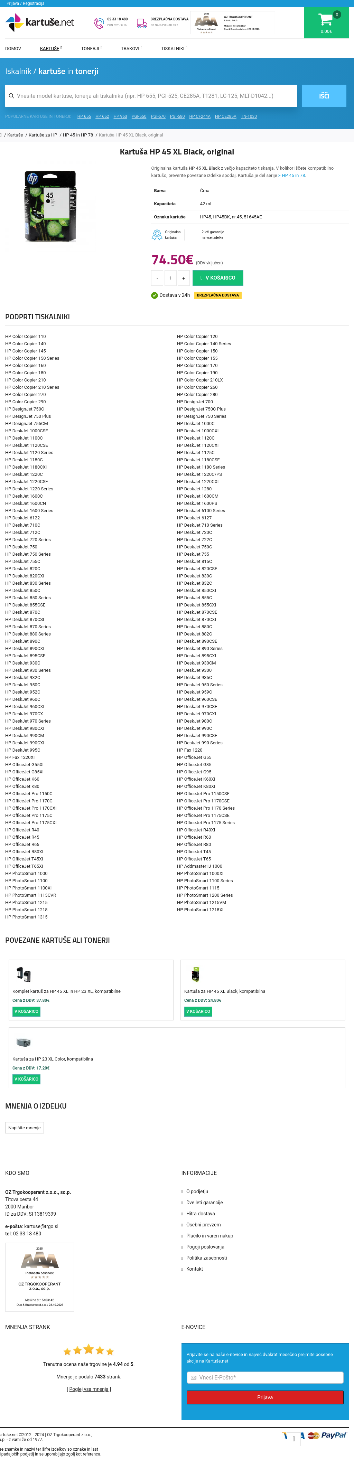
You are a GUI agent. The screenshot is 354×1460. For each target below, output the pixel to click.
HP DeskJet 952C (22, 692)
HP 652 (102, 116)
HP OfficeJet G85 (194, 764)
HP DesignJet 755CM (26, 423)
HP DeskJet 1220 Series (29, 488)
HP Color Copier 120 (197, 336)
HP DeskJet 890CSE (197, 641)
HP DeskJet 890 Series (200, 648)
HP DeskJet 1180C (24, 459)
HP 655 (84, 116)
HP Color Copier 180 (25, 372)
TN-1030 (249, 116)
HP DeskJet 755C (22, 561)
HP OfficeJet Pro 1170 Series (206, 808)
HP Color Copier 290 (25, 401)
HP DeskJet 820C (22, 568)
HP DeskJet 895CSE (25, 655)
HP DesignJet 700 (195, 401)
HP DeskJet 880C (194, 626)
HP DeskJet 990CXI (24, 742)
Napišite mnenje (24, 1127)
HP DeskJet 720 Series (28, 539)
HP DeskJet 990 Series (200, 742)
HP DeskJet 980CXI (24, 728)
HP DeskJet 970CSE (197, 706)
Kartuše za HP (43, 135)
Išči (324, 96)
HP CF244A (200, 116)
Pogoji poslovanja (205, 1247)
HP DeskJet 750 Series (28, 554)
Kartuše (51, 48)
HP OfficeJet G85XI (24, 771)
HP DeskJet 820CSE (197, 568)
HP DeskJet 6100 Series (201, 510)
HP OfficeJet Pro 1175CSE (203, 815)
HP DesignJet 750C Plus (201, 409)
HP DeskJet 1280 (194, 488)
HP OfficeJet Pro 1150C (29, 793)
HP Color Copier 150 (197, 351)
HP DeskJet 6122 (22, 517)
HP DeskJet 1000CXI (197, 430)
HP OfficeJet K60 (22, 779)
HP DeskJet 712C (22, 532)
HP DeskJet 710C (22, 525)
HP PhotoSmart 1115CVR (30, 895)
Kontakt (194, 1269)
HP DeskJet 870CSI (24, 619)
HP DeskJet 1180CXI (26, 467)
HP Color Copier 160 (25, 365)
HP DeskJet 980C (194, 721)
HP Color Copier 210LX (200, 380)
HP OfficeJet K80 (22, 786)
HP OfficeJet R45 (22, 837)
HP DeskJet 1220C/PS (199, 474)
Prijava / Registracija (26, 3)
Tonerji (91, 48)
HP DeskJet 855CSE (25, 604)
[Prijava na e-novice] (265, 1378)
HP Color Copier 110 (25, 336)
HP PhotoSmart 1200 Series (205, 895)
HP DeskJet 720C (194, 532)
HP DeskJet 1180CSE (198, 459)
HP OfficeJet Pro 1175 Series (206, 822)
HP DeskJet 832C (194, 583)
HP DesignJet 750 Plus (28, 416)
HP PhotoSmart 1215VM (201, 902)
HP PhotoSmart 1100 (26, 880)
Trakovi (131, 48)
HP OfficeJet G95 (194, 771)
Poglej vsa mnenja (89, 1389)
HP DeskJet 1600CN (25, 503)
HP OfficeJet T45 (194, 851)
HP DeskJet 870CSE (197, 612)
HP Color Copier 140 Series (204, 343)
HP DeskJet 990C (194, 728)
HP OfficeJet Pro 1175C (29, 815)
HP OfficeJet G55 (194, 757)
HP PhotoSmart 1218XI (200, 909)
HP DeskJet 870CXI (196, 619)
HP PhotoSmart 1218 (26, 909)
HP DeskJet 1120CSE (26, 445)
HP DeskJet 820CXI (24, 575)
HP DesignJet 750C (24, 409)
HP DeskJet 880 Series (28, 634)
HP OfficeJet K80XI (196, 786)
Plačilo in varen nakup (209, 1235)
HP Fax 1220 (190, 750)
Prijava (265, 1397)
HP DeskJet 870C (22, 612)
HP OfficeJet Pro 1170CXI (30, 808)
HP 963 (120, 116)
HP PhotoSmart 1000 (26, 873)
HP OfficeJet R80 (194, 844)
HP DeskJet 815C (194, 561)
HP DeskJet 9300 (194, 670)
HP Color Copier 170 (197, 365)
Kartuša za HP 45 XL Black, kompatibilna (225, 991)
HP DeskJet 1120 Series (29, 452)
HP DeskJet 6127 (194, 517)
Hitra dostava (200, 1213)
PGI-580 (177, 116)
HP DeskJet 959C (194, 692)
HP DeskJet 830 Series (28, 583)
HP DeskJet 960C (22, 699)
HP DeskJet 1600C (24, 496)
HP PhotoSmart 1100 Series (205, 880)
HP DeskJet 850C (22, 590)
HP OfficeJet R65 (22, 844)
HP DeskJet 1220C (24, 474)
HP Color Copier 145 (25, 351)
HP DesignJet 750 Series (201, 416)
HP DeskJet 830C (194, 575)
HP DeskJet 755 (193, 554)
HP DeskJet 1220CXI (197, 481)
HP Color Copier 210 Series (32, 387)
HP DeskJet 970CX (24, 713)
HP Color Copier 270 (25, 394)
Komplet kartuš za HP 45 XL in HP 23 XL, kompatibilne (66, 991)
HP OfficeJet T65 (194, 858)
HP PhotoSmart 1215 (26, 902)
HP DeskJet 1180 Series (201, 467)
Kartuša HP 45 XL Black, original (131, 135)
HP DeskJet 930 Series (28, 670)
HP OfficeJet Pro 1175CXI (30, 822)
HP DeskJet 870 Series (28, 626)
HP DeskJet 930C (22, 663)
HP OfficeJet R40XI (196, 829)
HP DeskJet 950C (22, 684)
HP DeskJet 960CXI (24, 706)
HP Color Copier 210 (25, 380)
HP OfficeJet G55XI (24, 764)
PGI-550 (139, 116)
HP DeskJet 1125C (196, 452)
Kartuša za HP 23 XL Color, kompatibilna (52, 1059)
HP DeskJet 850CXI (196, 590)
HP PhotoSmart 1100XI (28, 888)
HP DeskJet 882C (194, 634)
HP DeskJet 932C (22, 677)
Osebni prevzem (203, 1224)
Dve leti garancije (204, 1202)
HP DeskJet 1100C (24, 438)
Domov (13, 48)
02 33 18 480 (117, 19)
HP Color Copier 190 (197, 372)
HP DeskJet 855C (194, 597)
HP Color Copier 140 (25, 343)
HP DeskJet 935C (194, 677)
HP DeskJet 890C (22, 641)
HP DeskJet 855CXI (196, 604)
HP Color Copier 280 (197, 394)
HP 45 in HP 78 (78, 135)
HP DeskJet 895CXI (196, 655)
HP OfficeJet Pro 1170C (29, 800)
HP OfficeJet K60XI (196, 779)
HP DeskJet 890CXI (24, 648)
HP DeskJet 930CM (196, 663)
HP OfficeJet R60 (194, 837)
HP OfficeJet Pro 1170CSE (203, 800)
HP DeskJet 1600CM (197, 496)
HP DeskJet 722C (194, 539)
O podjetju (197, 1191)
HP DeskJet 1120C (196, 438)
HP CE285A (225, 116)
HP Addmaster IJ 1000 (199, 866)
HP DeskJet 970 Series (28, 721)
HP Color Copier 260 (197, 387)
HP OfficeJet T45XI (24, 858)
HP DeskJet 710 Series (200, 525)
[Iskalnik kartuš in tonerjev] (151, 96)
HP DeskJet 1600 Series (29, 510)
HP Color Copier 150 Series (32, 358)
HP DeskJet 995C (22, 750)
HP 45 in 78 (293, 175)
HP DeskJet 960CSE (197, 699)
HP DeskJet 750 (21, 546)
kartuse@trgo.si (41, 1226)
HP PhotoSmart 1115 (198, 888)
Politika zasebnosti (206, 1258)
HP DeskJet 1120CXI (197, 445)
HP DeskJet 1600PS (197, 503)
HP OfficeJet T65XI (24, 866)
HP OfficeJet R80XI (24, 851)
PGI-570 (158, 116)
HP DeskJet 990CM (24, 735)
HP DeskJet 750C (194, 546)
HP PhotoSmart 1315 (26, 917)
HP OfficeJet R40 (22, 829)
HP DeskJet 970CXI (196, 713)
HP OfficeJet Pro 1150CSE (203, 793)
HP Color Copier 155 (197, 358)
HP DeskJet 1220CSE (26, 481)
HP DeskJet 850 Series (28, 597)
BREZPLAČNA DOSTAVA (169, 19)
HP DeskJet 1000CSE (26, 430)
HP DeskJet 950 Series (200, 684)
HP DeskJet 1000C (196, 423)
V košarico (218, 278)
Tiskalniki (174, 48)
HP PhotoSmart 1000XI (200, 873)
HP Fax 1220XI (20, 757)
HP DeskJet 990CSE (197, 735)
